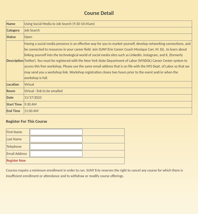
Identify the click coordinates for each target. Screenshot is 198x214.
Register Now (16, 160)
